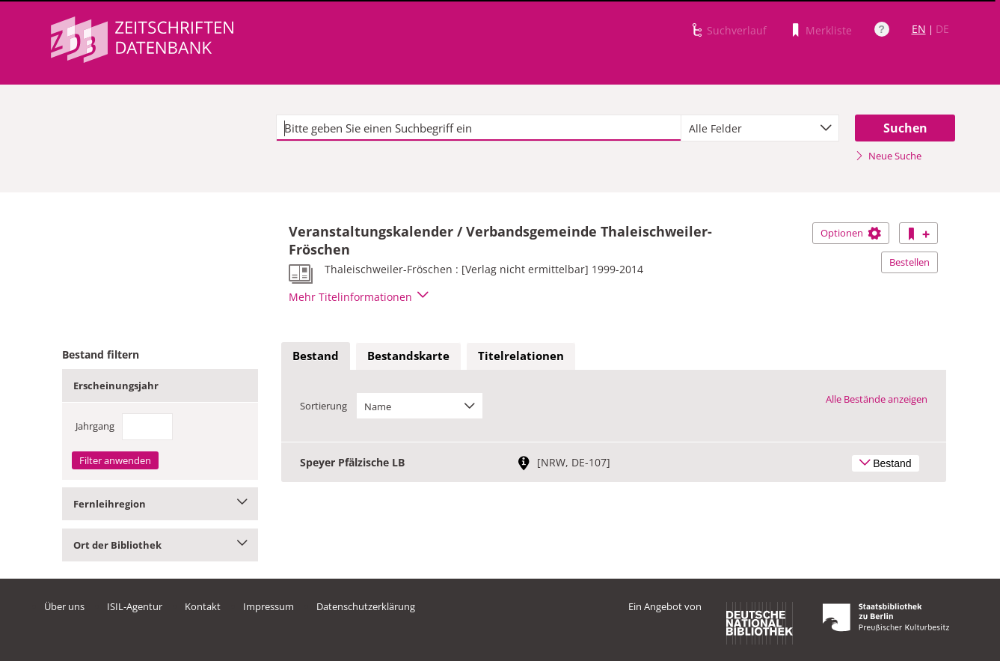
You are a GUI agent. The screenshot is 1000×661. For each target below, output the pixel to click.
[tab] (315, 356)
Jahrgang (95, 426)
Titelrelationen (521, 355)
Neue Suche (888, 155)
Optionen (850, 233)
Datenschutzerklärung (365, 606)
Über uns (64, 606)
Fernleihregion (160, 504)
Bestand (315, 355)
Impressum (268, 606)
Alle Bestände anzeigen (876, 399)
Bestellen (909, 262)
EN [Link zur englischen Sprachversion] (919, 29)
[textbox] (479, 128)
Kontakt (203, 606)
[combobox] (760, 128)
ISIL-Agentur (134, 606)
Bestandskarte (408, 355)
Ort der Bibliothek (160, 545)
